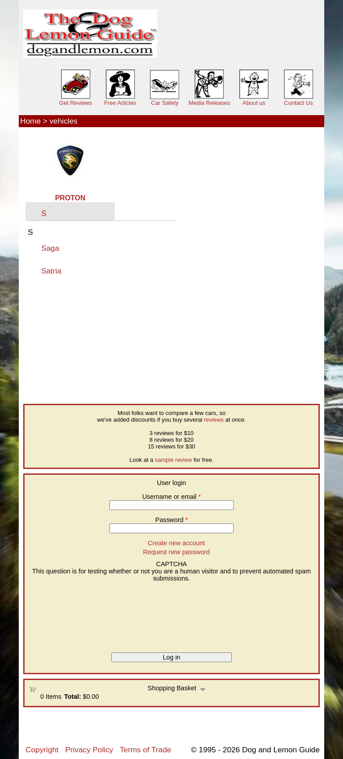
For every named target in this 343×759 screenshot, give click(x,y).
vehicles (63, 120)
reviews (214, 419)
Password (171, 519)
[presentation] (65, 614)
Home (30, 120)
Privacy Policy (89, 749)
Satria (51, 270)
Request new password (176, 552)
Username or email (171, 496)
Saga (50, 248)
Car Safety (164, 103)
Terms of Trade (145, 749)
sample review (173, 459)
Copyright (42, 749)
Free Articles (120, 103)
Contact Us (298, 103)
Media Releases (209, 103)
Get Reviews (75, 103)
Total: (72, 696)
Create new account (176, 543)
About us (254, 103)
